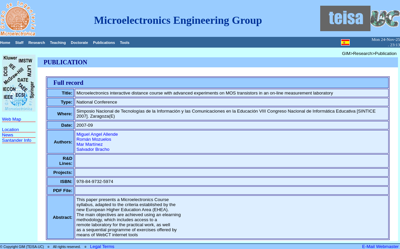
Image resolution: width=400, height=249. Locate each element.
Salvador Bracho (93, 149)
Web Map (11, 119)
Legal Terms (102, 246)
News (7, 134)
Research (36, 43)
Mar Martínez (89, 144)
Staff (19, 43)
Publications (104, 43)
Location (10, 129)
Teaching (58, 43)
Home (5, 43)
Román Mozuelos (93, 139)
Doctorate (79, 43)
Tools (125, 43)
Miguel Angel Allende (97, 134)
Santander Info (16, 140)
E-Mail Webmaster (381, 246)
